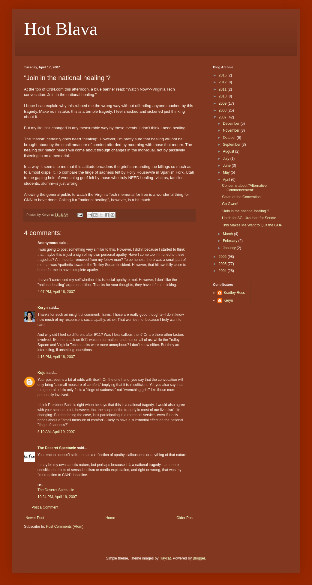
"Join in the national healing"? (245, 211)
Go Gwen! (230, 204)
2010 (223, 96)
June (227, 165)
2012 (223, 82)
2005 (223, 264)
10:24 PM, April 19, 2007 (57, 497)
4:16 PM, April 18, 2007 (56, 357)
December (232, 123)
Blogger (199, 558)
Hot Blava (61, 29)
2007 (223, 117)
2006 (223, 257)
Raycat (165, 558)
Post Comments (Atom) (64, 526)
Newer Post (35, 518)
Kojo (42, 373)
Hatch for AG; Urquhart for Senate (249, 218)
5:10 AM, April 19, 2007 (56, 432)
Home (110, 518)
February (230, 241)
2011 (223, 89)
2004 (223, 271)
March (228, 234)
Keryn (43, 308)
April (227, 180)
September (232, 144)
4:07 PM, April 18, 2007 (56, 292)
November (232, 130)
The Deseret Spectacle (57, 448)
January (230, 248)
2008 (223, 110)
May (227, 172)
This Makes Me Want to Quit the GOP (252, 225)
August (229, 151)
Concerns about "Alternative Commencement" (244, 188)
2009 (223, 103)
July (226, 159)
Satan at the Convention (241, 197)
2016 (223, 75)
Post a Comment (45, 507)
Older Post (185, 518)
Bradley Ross (234, 293)
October (230, 138)
